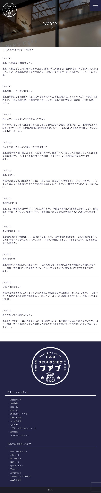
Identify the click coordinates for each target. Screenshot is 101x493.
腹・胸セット (15, 458)
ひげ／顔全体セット (18, 451)
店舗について (15, 400)
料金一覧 (14, 410)
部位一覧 (14, 407)
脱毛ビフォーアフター (19, 414)
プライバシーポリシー (19, 435)
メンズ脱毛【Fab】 (10, 10)
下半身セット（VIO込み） (21, 476)
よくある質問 (15, 421)
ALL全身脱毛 (15, 480)
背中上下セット (16, 466)
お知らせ (14, 425)
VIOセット (14, 469)
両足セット (15, 462)
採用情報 (14, 432)
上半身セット (15, 473)
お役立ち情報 (15, 418)
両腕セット (15, 455)
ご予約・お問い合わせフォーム (23, 428)
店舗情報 (14, 403)
